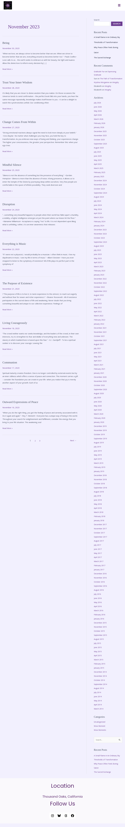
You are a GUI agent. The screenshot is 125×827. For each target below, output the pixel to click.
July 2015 (98, 646)
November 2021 (101, 335)
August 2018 (99, 495)
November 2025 (101, 138)
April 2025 (98, 167)
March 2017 (99, 564)
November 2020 (101, 384)
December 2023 (101, 233)
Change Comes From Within (20, 122)
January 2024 (99, 229)
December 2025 (101, 134)
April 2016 (98, 609)
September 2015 (101, 638)
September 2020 (101, 392)
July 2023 (98, 253)
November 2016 (101, 581)
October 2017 (100, 536)
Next (72, 440)
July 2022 (98, 302)
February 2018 (100, 519)
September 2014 (101, 687)
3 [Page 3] (39, 440)
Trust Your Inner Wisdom (18, 82)
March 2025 (99, 171)
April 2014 (98, 708)
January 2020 (99, 425)
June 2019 (98, 454)
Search (96, 20)
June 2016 (98, 601)
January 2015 (99, 671)
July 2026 (98, 106)
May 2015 (98, 654)
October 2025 (100, 143)
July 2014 (98, 695)
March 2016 (99, 613)
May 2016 (98, 605)
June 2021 (98, 356)
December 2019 (101, 429)
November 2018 (101, 482)
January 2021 (99, 376)
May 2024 (98, 212)
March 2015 (99, 663)
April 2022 (98, 315)
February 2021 (100, 372)
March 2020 (99, 417)
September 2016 (101, 589)
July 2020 (98, 401)
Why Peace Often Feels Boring (107, 47)
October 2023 (100, 241)
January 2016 (99, 622)
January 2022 (99, 327)
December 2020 (101, 380)
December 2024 (101, 183)
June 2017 (98, 552)
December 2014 (101, 675)
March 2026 (99, 122)
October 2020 (100, 388)
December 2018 (101, 478)
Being (6, 43)
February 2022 (100, 323)
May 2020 (98, 409)
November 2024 (101, 188)
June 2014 (98, 700)
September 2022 (101, 294)
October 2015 (100, 634)
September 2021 (101, 343)
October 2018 (100, 487)
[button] (119, 5)
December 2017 (101, 527)
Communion (10, 362)
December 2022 (101, 282)
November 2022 (101, 286)
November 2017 (101, 532)
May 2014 (98, 704)
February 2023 (100, 274)
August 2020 (99, 396)
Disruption (9, 204)
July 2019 (98, 450)
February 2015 (100, 667)
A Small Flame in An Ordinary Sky (107, 37)
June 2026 (98, 110)
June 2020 (98, 405)
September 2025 (101, 147)
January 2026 (99, 130)
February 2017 (100, 568)
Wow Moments (100, 733)
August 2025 (99, 151)
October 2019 (100, 437)
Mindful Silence (12, 164)
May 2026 (98, 114)
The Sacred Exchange (103, 57)
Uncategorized (100, 725)
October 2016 (100, 585)
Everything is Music (15, 243)
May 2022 (98, 311)
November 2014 (101, 679)
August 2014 (99, 691)
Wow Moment (100, 729)
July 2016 (98, 597)
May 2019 (98, 458)
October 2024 (100, 192)
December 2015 (101, 626)
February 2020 (100, 421)
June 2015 (98, 650)
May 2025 (98, 163)
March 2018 (99, 515)
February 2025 (100, 175)
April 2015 (98, 658)
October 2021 (100, 339)
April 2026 (98, 118)
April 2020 (98, 413)
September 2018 (101, 491)
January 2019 (99, 474)
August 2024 (99, 200)
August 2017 (99, 544)
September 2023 (101, 245)
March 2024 (99, 220)
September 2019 (101, 442)
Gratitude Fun (99, 71)
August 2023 (99, 249)
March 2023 (99, 270)
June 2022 (98, 306)
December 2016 (101, 577)
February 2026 (100, 126)
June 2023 (98, 257)
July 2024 (98, 204)
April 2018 (98, 511)
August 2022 (99, 298)
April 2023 (98, 265)
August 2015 (99, 642)
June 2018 (98, 503)
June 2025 (98, 159)
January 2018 (99, 523)
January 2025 (99, 179)
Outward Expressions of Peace (21, 402)
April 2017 (98, 560)
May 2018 (98, 507)
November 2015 (101, 630)
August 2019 (99, 446)
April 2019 (98, 462)
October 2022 (100, 290)
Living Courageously (15, 323)
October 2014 (100, 683)
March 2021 (99, 368)
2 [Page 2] (34, 440)
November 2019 (101, 433)
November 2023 (101, 237)
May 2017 (98, 556)
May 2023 (98, 261)
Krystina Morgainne (102, 85)
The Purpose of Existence (18, 283)
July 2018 (98, 499)
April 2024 (98, 216)
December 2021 (101, 331)
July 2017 (98, 548)
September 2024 (101, 196)
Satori (96, 52)
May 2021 (98, 360)
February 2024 (100, 224)
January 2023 (99, 278)
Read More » (7, 68)
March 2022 (99, 319)
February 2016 (100, 618)
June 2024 (98, 208)
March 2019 (99, 466)
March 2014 (99, 712)
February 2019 (100, 470)
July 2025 (98, 155)
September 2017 (101, 540)
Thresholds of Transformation (106, 42)
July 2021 (98, 351)
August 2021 (99, 347)
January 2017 (99, 573)
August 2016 (99, 593)
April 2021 (98, 364)
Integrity (117, 85)
